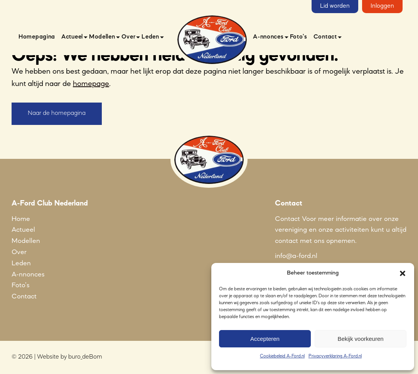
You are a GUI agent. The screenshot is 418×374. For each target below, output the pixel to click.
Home (21, 219)
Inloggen (382, 6)
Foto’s (298, 37)
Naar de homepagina (57, 113)
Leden (150, 37)
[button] (402, 273)
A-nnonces (268, 37)
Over (128, 37)
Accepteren (265, 338)
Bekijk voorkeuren (360, 338)
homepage (91, 84)
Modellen (102, 37)
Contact (325, 37)
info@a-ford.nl (296, 256)
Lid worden (335, 6)
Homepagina (37, 37)
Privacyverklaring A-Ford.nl (335, 356)
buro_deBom (85, 357)
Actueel (72, 37)
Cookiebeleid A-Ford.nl (282, 356)
